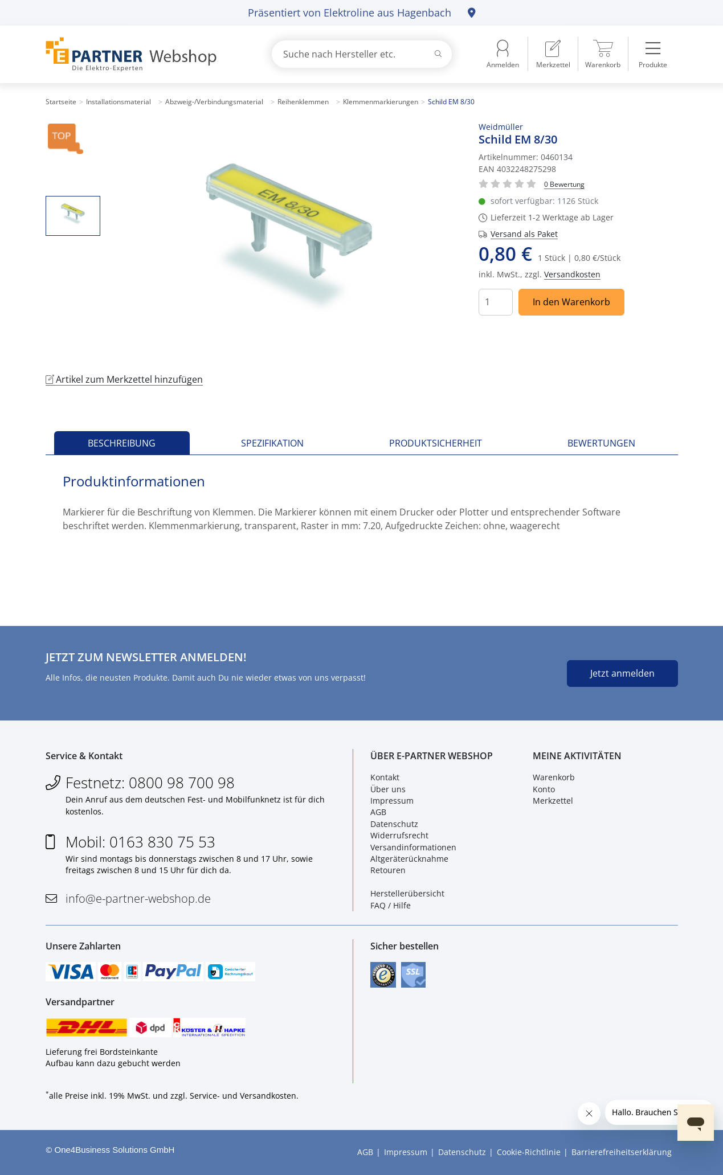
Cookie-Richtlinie (529, 1152)
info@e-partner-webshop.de (138, 898)
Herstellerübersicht (407, 893)
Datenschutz (394, 823)
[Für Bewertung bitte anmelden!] (564, 183)
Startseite (61, 102)
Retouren (388, 870)
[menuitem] (553, 54)
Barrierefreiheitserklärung (621, 1152)
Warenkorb (554, 777)
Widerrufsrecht (399, 835)
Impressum (392, 800)
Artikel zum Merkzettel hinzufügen (124, 379)
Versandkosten (572, 274)
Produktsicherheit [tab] (435, 443)
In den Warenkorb (571, 302)
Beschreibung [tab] (122, 443)
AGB (378, 811)
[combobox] (362, 54)
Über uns (388, 789)
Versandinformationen (413, 847)
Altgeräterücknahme (409, 858)
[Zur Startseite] (145, 54)
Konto (544, 789)
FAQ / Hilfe (390, 905)
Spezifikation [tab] (272, 443)
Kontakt (384, 777)
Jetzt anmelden (622, 673)
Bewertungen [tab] (601, 443)
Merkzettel (553, 800)
